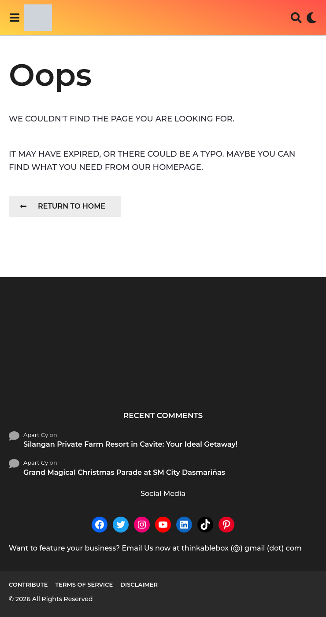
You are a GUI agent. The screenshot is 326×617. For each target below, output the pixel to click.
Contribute (28, 584)
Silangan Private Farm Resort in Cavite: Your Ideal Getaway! (130, 444)
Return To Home (62, 206)
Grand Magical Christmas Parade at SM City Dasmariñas (124, 472)
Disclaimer (139, 584)
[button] (14, 17)
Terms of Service (84, 584)
